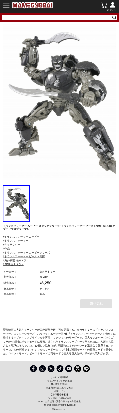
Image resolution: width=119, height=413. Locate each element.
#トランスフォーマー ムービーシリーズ (26, 252)
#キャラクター (11, 244)
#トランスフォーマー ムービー (21, 236)
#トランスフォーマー (15, 240)
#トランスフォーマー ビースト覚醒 (24, 256)
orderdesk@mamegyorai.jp (61, 404)
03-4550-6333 (59, 394)
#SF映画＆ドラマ (13, 264)
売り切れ (96, 303)
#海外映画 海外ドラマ (16, 260)
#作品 (6, 248)
